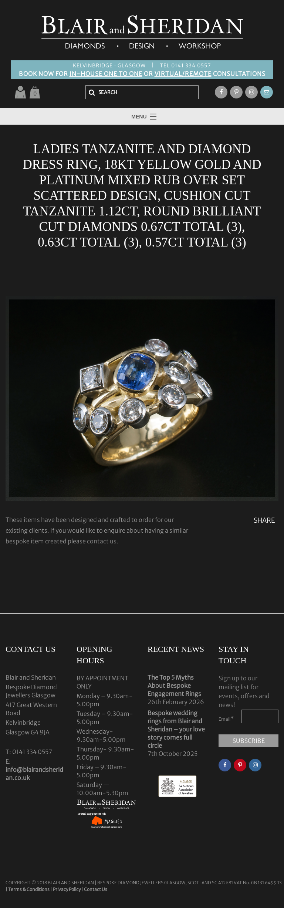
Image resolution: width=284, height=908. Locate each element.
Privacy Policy (67, 889)
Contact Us (95, 889)
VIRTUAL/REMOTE (183, 73)
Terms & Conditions (29, 889)
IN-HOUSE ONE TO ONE (106, 73)
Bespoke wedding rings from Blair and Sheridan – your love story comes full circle (176, 729)
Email (226, 718)
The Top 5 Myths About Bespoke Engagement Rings (174, 685)
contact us (101, 541)
